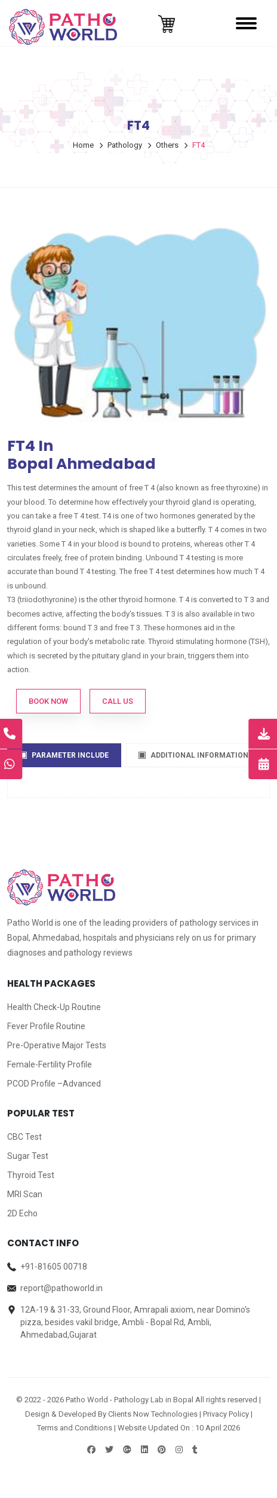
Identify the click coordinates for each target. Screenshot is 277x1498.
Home (83, 145)
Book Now (48, 701)
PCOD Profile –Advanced (54, 1083)
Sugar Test (27, 1156)
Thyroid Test (30, 1175)
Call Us (117, 701)
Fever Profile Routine (46, 1026)
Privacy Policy (226, 1413)
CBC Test (24, 1137)
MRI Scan (24, 1194)
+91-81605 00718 (53, 1266)
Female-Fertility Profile (49, 1064)
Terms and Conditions (74, 1427)
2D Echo (22, 1213)
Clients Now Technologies (153, 1413)
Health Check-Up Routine (54, 1007)
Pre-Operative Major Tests (56, 1045)
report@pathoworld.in (61, 1288)
